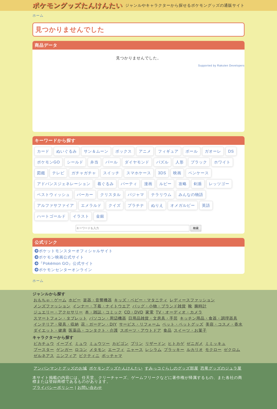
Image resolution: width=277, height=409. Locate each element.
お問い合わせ (89, 387)
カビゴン (120, 343)
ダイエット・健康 (50, 330)
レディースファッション (192, 300)
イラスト (81, 216)
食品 (167, 330)
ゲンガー (64, 350)
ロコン (81, 350)
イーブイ (64, 343)
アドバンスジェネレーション (63, 184)
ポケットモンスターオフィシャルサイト (74, 251)
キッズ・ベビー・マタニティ (140, 300)
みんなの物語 (191, 194)
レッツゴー (219, 184)
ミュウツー (99, 343)
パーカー (85, 194)
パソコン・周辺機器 (107, 318)
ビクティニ (89, 356)
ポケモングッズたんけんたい (77, 5)
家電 (149, 312)
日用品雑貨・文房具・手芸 (153, 318)
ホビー (75, 300)
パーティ (129, 184)
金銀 (100, 216)
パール (111, 162)
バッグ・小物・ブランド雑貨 (159, 306)
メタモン (97, 350)
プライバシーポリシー (53, 387)
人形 (180, 162)
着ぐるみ (105, 184)
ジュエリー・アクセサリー (58, 312)
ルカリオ (195, 350)
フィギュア (168, 151)
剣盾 (198, 184)
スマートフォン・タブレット (60, 318)
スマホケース (138, 173)
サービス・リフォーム (139, 324)
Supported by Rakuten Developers (221, 65)
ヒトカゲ (176, 343)
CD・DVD (133, 312)
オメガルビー (182, 205)
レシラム (153, 350)
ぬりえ (157, 205)
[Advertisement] (138, 101)
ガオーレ (213, 151)
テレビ (58, 173)
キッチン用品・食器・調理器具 (208, 318)
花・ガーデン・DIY (99, 324)
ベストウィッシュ (53, 194)
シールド (75, 162)
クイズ (114, 205)
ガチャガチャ (83, 173)
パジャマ (136, 194)
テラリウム (161, 194)
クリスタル (110, 194)
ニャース (135, 350)
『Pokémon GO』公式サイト (64, 263)
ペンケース (198, 173)
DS (231, 151)
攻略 (183, 184)
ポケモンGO (48, 162)
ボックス (123, 151)
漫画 (148, 184)
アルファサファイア (55, 205)
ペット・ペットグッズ (182, 324)
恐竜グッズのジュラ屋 (221, 368)
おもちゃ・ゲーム (50, 300)
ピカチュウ (44, 343)
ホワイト (222, 162)
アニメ (145, 151)
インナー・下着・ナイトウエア (101, 306)
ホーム (37, 15)
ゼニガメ (195, 343)
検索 (196, 228)
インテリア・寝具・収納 (56, 324)
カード (43, 151)
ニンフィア (66, 356)
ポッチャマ (112, 356)
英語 (206, 205)
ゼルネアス (44, 356)
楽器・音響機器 (97, 300)
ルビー (165, 184)
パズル (162, 162)
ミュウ (81, 343)
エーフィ (116, 350)
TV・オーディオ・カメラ (179, 312)
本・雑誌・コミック (103, 312)
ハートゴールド (51, 216)
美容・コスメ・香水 (224, 324)
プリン (137, 343)
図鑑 (41, 173)
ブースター (44, 350)
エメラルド (91, 205)
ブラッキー (174, 350)
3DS (162, 173)
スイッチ (111, 173)
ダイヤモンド (137, 162)
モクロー (213, 350)
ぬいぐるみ (66, 151)
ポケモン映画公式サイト (59, 257)
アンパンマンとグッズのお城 (60, 368)
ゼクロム (232, 350)
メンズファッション (52, 306)
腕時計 (200, 306)
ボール (191, 151)
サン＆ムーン (96, 151)
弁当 (94, 162)
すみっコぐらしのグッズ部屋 (171, 368)
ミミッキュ (215, 343)
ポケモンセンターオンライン (63, 270)
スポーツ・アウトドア (140, 330)
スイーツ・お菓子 (190, 330)
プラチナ (136, 205)
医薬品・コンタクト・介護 (93, 330)
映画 (177, 173)
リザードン (155, 343)
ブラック (199, 162)
